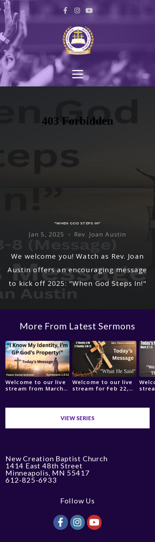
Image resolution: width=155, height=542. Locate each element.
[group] (37, 369)
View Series (77, 418)
